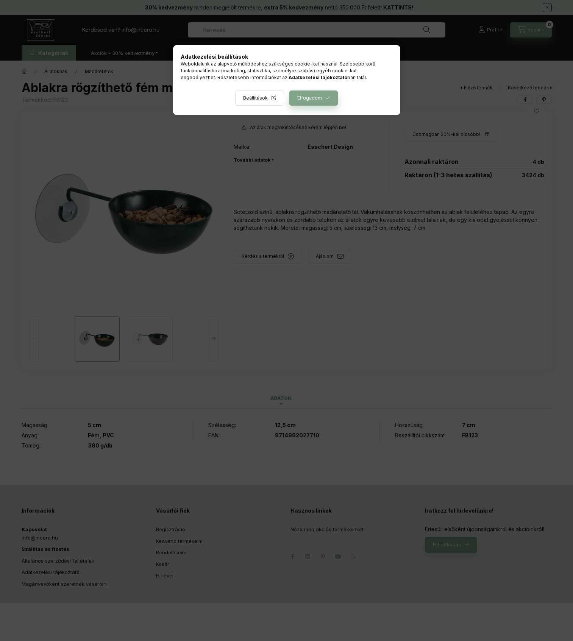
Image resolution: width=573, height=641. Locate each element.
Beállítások (255, 98)
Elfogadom (309, 98)
